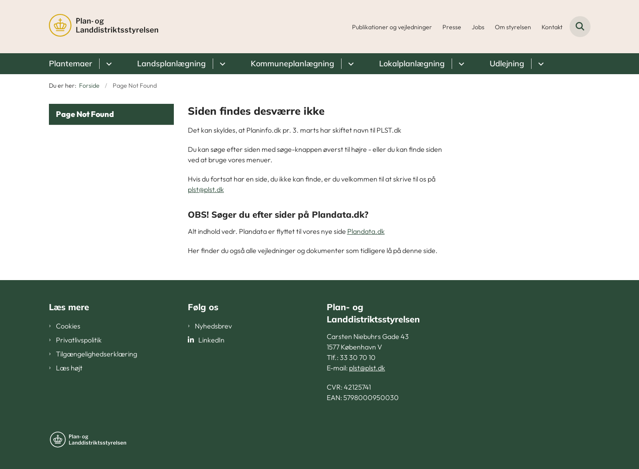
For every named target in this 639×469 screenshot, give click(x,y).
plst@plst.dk (206, 189)
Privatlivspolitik (79, 339)
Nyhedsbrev (213, 326)
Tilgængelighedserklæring (96, 353)
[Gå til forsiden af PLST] (103, 26)
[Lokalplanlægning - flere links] (460, 63)
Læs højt (69, 367)
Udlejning (507, 63)
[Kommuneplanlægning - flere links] (349, 63)
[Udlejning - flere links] (539, 63)
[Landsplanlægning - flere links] (221, 63)
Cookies (68, 326)
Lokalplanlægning (412, 63)
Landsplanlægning (171, 63)
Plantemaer (70, 63)
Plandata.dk (366, 231)
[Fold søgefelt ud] (580, 26)
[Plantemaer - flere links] (107, 63)
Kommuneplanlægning (292, 63)
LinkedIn (211, 339)
